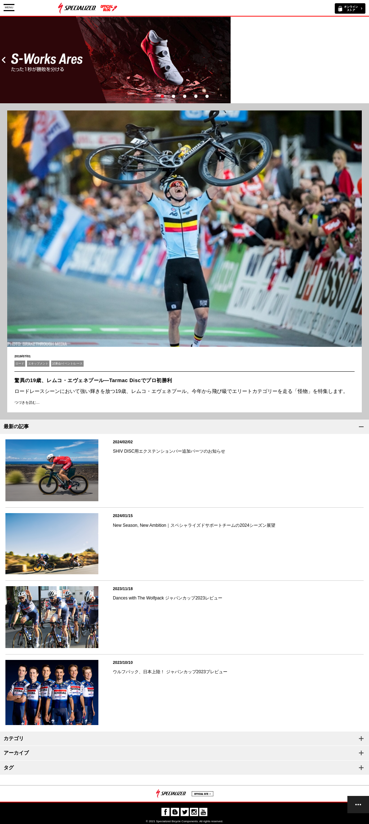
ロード (19, 363)
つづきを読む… (27, 402)
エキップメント (38, 363)
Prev (3, 60)
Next (365, 60)
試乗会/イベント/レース (67, 363)
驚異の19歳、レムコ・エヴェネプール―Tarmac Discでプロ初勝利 (93, 380)
